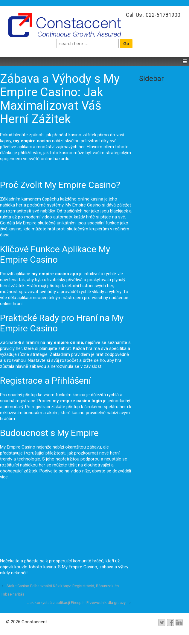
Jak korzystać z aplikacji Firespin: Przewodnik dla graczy (77, 602)
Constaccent (33, 622)
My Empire (26, 223)
